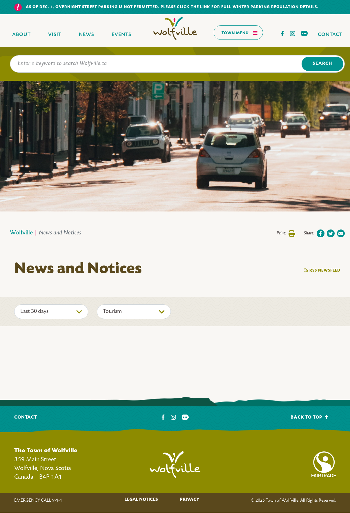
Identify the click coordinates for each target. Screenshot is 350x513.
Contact (330, 34)
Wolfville (21, 233)
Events (121, 34)
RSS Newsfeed (322, 270)
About (21, 34)
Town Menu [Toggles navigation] (240, 32)
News (86, 34)
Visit (54, 34)
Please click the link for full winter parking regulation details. (239, 7)
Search (322, 64)
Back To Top (310, 417)
